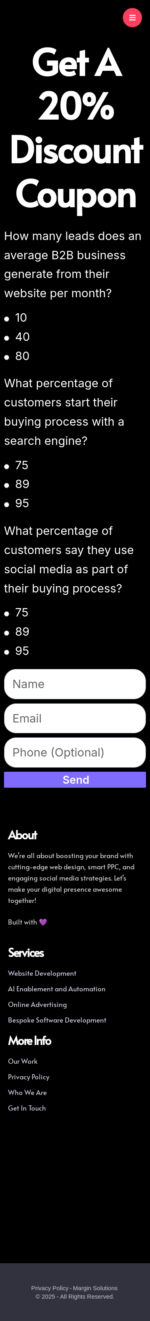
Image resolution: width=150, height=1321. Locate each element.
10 (21, 317)
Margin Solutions (95, 1288)
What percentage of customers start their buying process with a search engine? (64, 412)
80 (22, 356)
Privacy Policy (49, 1288)
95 (22, 503)
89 (22, 484)
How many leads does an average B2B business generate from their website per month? (73, 264)
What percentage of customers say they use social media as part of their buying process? (69, 559)
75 (21, 465)
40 (22, 337)
